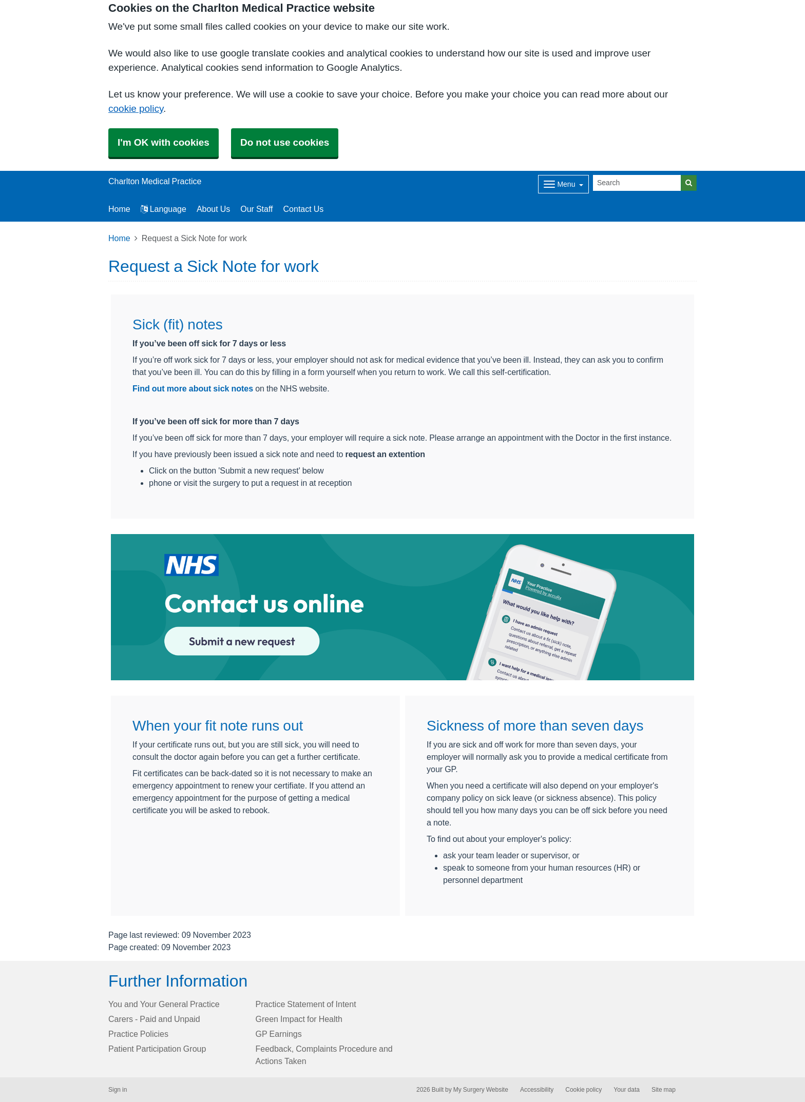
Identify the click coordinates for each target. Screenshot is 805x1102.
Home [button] (119, 209)
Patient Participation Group (157, 1049)
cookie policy (135, 108)
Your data (627, 1090)
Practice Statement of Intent (306, 1004)
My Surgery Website (480, 1090)
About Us (213, 209)
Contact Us (303, 209)
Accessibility (536, 1090)
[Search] (637, 183)
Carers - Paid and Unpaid (154, 1019)
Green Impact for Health (299, 1019)
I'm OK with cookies (163, 142)
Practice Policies (138, 1034)
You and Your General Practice (164, 1004)
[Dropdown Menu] (563, 184)
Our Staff (256, 209)
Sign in (117, 1090)
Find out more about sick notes (192, 388)
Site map (663, 1090)
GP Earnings (279, 1034)
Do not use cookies (284, 142)
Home (119, 238)
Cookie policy (583, 1090)
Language (163, 209)
